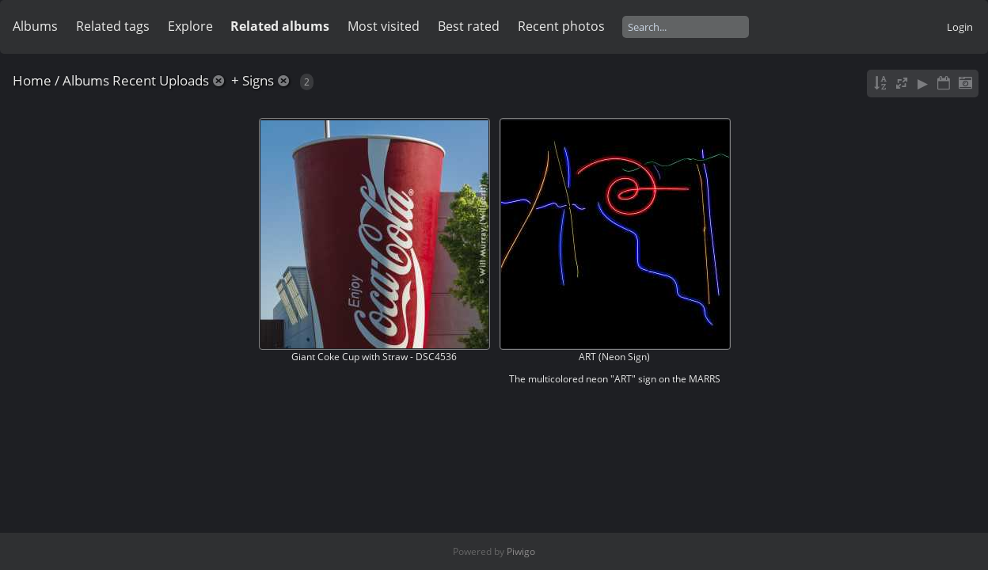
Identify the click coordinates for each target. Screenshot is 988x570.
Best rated (469, 26)
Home (32, 80)
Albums (35, 26)
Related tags (113, 26)
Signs (258, 80)
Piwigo (521, 551)
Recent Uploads (160, 80)
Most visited (384, 26)
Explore (190, 26)
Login (960, 27)
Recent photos (561, 26)
